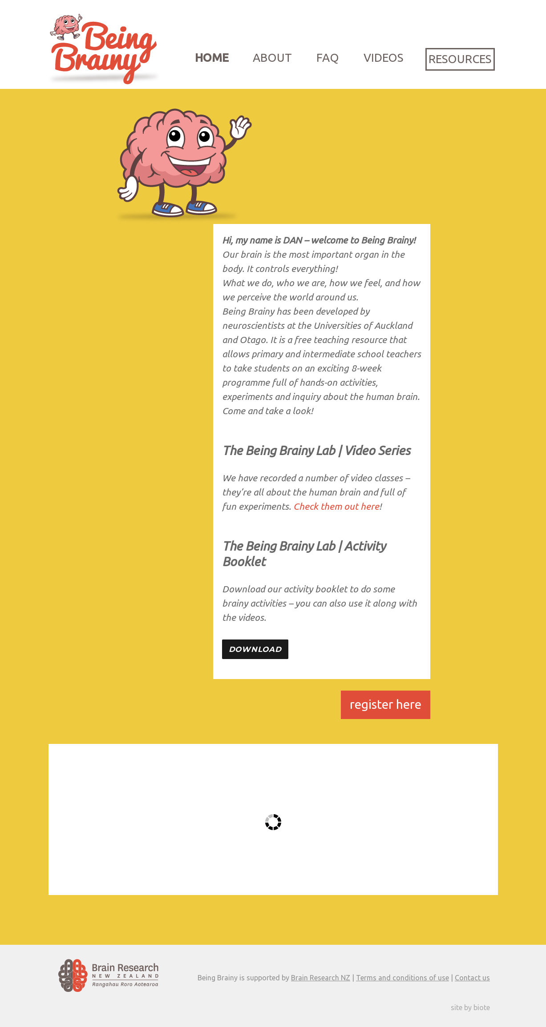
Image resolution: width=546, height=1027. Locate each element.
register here (385, 704)
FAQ (327, 57)
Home (212, 57)
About (272, 57)
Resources (460, 58)
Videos (383, 57)
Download (255, 649)
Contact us (472, 978)
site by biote (470, 1007)
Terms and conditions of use (402, 978)
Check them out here (336, 506)
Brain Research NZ (320, 978)
